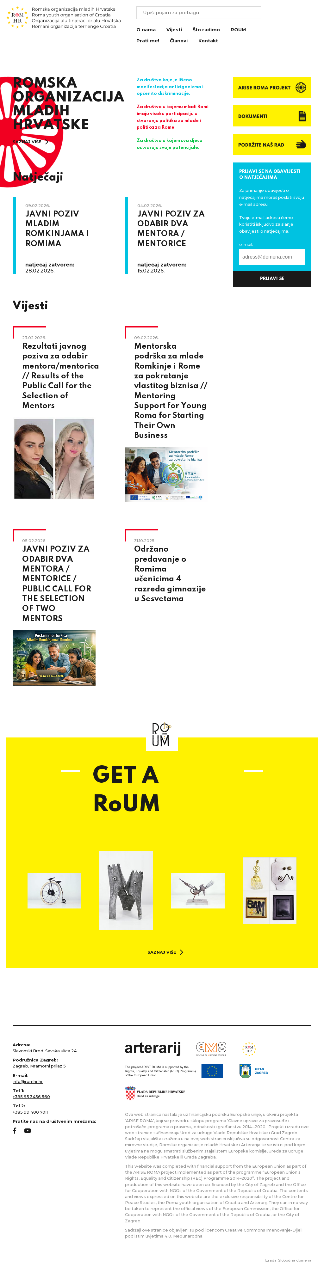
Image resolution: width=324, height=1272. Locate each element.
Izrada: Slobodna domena (288, 1260)
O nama (146, 30)
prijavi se (272, 279)
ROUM (238, 30)
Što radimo (206, 30)
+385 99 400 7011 (30, 1112)
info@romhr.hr (28, 1081)
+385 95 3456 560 (31, 1096)
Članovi (179, 41)
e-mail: (246, 244)
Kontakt (208, 41)
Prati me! (147, 41)
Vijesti (174, 30)
